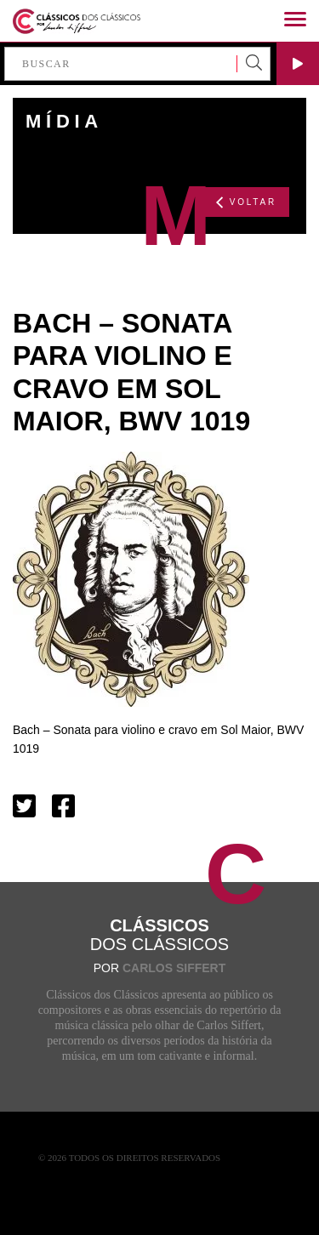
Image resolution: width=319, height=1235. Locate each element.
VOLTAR (246, 202)
